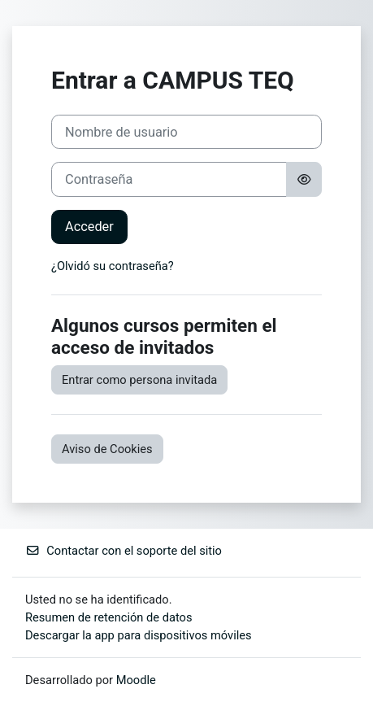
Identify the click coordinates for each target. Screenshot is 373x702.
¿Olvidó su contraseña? (112, 266)
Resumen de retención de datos (109, 617)
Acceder (89, 226)
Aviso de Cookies (107, 449)
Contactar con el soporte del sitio (123, 550)
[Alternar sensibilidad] (304, 179)
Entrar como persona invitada (139, 380)
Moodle (136, 680)
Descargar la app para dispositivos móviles (138, 635)
